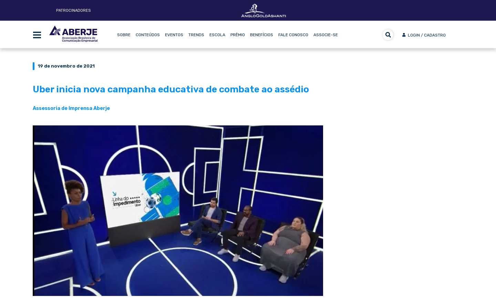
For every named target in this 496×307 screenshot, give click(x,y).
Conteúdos (148, 34)
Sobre (124, 34)
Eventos (174, 34)
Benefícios (261, 34)
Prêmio (237, 34)
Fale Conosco (293, 34)
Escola (217, 34)
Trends (196, 34)
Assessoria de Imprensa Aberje (71, 108)
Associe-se (325, 34)
